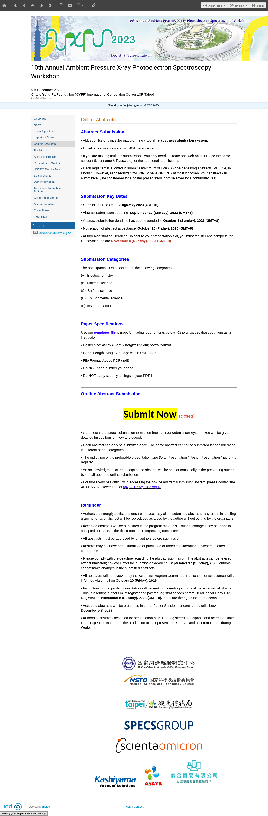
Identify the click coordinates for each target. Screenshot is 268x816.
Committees (41, 210)
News (37, 124)
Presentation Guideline (48, 163)
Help (128, 806)
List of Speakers (44, 131)
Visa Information (44, 182)
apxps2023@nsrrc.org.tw (55, 233)
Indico (46, 806)
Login (260, 6)
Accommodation (44, 204)
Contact (139, 806)
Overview (40, 118)
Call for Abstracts (45, 144)
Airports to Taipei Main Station (48, 190)
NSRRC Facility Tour (47, 169)
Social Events (42, 175)
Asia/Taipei (215, 6)
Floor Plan (40, 216)
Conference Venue (46, 197)
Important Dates (44, 137)
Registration (41, 150)
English (239, 6)
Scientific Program (45, 156)
